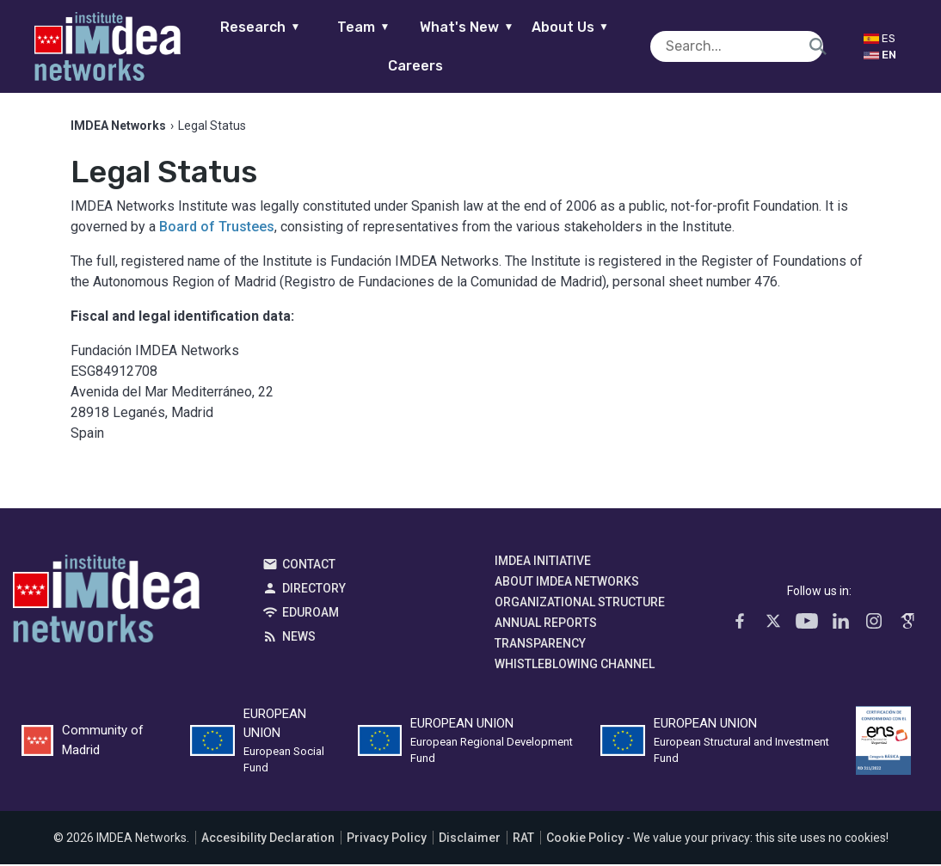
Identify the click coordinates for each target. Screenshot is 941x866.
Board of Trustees (216, 228)
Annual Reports (546, 624)
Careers (434, 66)
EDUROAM (310, 614)
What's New (485, 27)
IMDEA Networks (106, 604)
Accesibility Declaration (268, 839)
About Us (589, 27)
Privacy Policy (387, 839)
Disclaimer (470, 839)
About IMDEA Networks (567, 583)
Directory (314, 590)
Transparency (540, 645)
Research (279, 27)
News (299, 638)
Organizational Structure (580, 604)
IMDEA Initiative (543, 562)
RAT (523, 839)
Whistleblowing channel (575, 666)
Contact (308, 566)
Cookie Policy (585, 839)
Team (382, 27)
